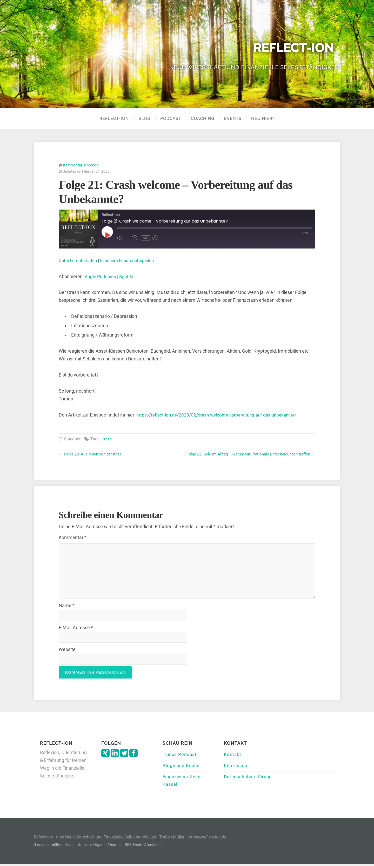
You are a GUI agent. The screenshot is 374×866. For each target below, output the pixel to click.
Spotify (127, 276)
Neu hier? (263, 118)
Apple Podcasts (101, 276)
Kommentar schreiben (81, 165)
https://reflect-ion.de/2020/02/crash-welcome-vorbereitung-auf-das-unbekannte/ (219, 414)
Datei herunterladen (79, 260)
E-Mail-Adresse (76, 627)
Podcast (170, 118)
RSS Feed (136, 846)
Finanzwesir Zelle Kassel (183, 782)
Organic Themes (109, 846)
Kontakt (233, 754)
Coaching (203, 118)
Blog (144, 118)
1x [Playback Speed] (145, 237)
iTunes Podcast (180, 754)
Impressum (237, 766)
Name (67, 605)
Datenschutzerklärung (249, 778)
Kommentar (72, 537)
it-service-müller (48, 846)
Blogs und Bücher (183, 766)
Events (233, 118)
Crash (107, 438)
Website (67, 649)
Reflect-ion (291, 48)
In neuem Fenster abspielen (131, 260)
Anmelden (157, 846)
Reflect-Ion (114, 118)
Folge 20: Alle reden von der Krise (94, 453)
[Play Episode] (107, 234)
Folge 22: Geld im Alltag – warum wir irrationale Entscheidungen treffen (244, 453)
